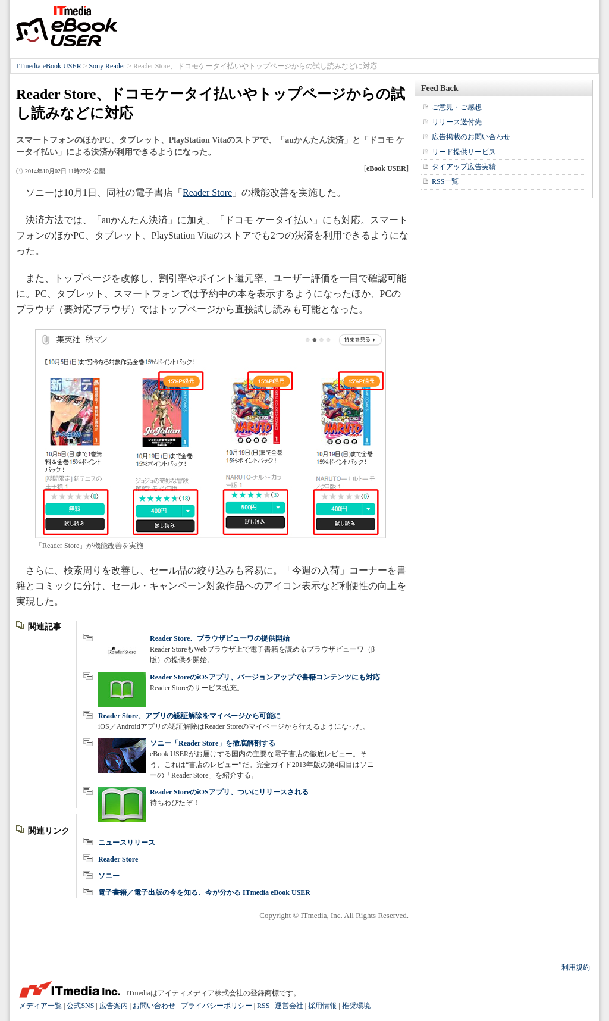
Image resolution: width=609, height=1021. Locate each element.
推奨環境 (356, 1005)
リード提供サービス (464, 152)
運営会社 (289, 1005)
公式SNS (80, 1005)
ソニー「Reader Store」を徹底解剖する (212, 743)
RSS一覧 (445, 181)
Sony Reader (107, 66)
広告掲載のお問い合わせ (471, 137)
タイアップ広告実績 (464, 166)
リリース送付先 (457, 122)
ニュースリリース (126, 842)
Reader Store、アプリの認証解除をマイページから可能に (189, 716)
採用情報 (322, 1005)
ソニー (109, 876)
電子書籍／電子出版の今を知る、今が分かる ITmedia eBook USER (204, 892)
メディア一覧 (40, 1005)
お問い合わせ (154, 1005)
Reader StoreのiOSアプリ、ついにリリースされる (229, 792)
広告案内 (113, 1005)
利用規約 (575, 967)
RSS (263, 1005)
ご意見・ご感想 (457, 107)
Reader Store (207, 192)
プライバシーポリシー (216, 1005)
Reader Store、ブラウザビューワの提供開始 (220, 638)
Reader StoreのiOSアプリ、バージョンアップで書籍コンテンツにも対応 (265, 677)
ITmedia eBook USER (66, 26)
